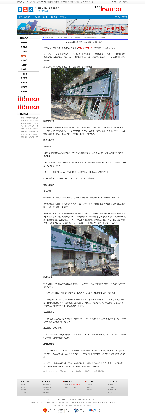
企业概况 (24, 385)
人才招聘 (24, 65)
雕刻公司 (75, 402)
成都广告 (35, 2)
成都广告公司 (80, 2)
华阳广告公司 (86, 399)
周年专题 (117, 17)
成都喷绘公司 (60, 402)
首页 (20, 17)
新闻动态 (24, 43)
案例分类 (37, 17)
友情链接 (24, 87)
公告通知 (24, 69)
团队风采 (54, 17)
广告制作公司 (32, 402)
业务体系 (24, 74)
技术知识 (63, 17)
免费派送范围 (47, 385)
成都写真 (57, 2)
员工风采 (24, 47)
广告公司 (94, 399)
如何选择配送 (47, 392)
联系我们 (57, 399)
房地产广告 (105, 402)
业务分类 (27, 17)
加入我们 (64, 399)
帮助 (120, 2)
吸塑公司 (82, 402)
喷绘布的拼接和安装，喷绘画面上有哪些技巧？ (85, 38)
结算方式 (89, 387)
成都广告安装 (41, 402)
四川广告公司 (55, 38)
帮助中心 (124, 17)
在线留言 (24, 83)
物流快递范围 (47, 387)
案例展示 (24, 78)
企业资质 (24, 387)
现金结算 (89, 390)
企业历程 (24, 390)
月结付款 (89, 385)
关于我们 (50, 399)
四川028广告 (90, 2)
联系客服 (125, 2)
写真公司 (68, 402)
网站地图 (115, 2)
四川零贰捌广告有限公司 (71, 405)
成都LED (88, 402)
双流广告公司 (51, 402)
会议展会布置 (97, 402)
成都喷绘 (50, 2)
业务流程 (24, 392)
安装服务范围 (47, 390)
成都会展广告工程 (66, 2)
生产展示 (46, 17)
